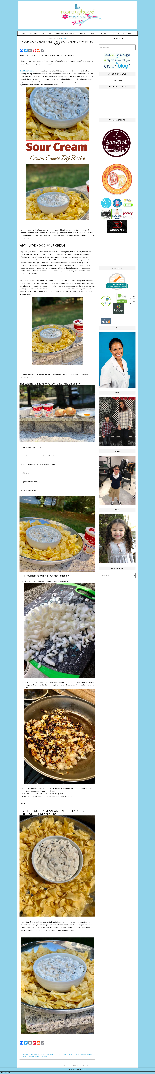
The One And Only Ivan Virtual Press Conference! (75, 1054)
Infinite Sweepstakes (132, 298)
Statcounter (5, 1073)
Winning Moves (117, 80)
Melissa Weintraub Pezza (83, 1066)
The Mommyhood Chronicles (77, 16)
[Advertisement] (117, 249)
